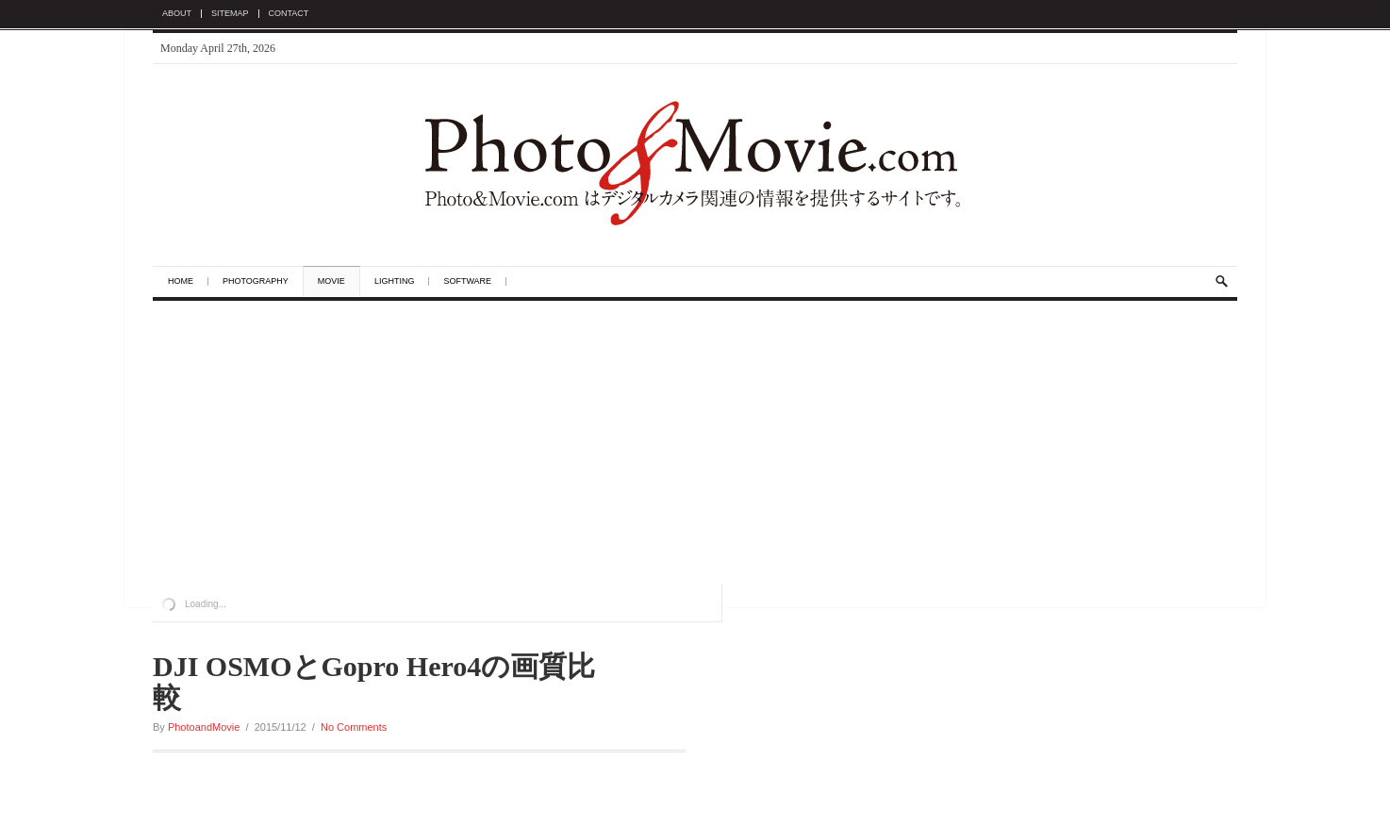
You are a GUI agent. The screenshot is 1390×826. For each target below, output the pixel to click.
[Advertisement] (695, 442)
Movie (331, 281)
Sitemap (230, 13)
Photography (256, 281)
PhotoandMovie (204, 727)
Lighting (394, 281)
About (176, 13)
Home (180, 281)
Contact (289, 13)
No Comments (354, 727)
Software (467, 281)
